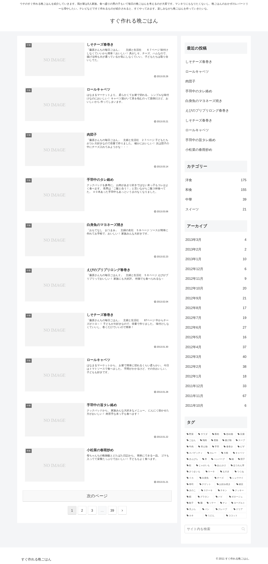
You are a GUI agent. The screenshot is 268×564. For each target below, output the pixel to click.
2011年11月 (215, 396)
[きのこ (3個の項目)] (192, 490)
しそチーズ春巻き (198, 62)
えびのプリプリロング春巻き (207, 110)
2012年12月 (215, 269)
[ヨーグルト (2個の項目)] (238, 503)
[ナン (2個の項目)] (223, 503)
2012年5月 (215, 337)
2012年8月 (215, 308)
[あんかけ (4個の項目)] (220, 465)
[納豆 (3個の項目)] (241, 484)
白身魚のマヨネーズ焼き (203, 101)
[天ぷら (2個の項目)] (192, 509)
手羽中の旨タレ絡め (200, 140)
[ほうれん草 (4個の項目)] (238, 465)
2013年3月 (215, 240)
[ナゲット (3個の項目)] (206, 484)
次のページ (97, 495)
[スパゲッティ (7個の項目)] (195, 453)
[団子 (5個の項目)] (241, 459)
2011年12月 (215, 386)
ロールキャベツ (197, 71)
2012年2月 (215, 367)
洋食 (215, 180)
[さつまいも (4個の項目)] (194, 472)
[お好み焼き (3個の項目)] (224, 484)
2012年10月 (215, 288)
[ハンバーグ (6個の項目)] (218, 459)
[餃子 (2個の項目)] (190, 503)
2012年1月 (215, 376)
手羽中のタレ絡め (198, 91)
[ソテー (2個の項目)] (211, 503)
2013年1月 (215, 259)
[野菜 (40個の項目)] (190, 434)
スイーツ (215, 209)
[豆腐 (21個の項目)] (241, 434)
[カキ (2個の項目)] (194, 516)
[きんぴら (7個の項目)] (192, 459)
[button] (243, 529)
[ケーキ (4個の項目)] (211, 472)
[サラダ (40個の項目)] (203, 434)
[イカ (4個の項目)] (191, 478)
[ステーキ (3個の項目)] (208, 490)
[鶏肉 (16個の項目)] (203, 440)
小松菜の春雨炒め (198, 150)
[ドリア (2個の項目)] (239, 509)
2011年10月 (215, 406)
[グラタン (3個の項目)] (204, 497)
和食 (215, 190)
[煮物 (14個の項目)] (215, 440)
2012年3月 (215, 357)
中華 (215, 199)
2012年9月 (215, 298)
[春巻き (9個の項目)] (228, 447)
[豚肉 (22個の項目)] (215, 434)
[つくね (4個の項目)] (240, 472)
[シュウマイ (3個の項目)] (237, 478)
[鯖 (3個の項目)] (190, 497)
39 (112, 510)
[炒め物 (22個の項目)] (228, 434)
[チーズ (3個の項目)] (220, 478)
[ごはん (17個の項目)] (191, 440)
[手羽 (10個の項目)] (215, 447)
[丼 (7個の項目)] (205, 459)
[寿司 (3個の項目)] (191, 484)
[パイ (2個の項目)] (220, 497)
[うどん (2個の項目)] (214, 516)
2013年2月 (215, 249)
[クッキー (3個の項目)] (239, 490)
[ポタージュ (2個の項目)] (237, 497)
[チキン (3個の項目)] (223, 490)
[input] (216, 529)
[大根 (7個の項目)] (225, 453)
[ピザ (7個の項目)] (241, 447)
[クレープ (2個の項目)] (222, 509)
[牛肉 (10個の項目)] (190, 447)
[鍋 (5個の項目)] (231, 459)
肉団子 (190, 81)
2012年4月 (215, 347)
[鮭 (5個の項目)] (189, 465)
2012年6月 (215, 327)
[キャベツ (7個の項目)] (239, 453)
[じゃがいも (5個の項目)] (203, 465)
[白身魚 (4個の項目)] (205, 478)
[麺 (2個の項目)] (200, 503)
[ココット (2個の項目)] (235, 516)
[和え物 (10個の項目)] (203, 447)
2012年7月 (215, 318)
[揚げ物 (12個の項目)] (227, 440)
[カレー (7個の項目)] (212, 453)
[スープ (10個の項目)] (240, 440)
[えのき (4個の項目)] (225, 472)
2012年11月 (215, 279)
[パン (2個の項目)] (207, 509)
